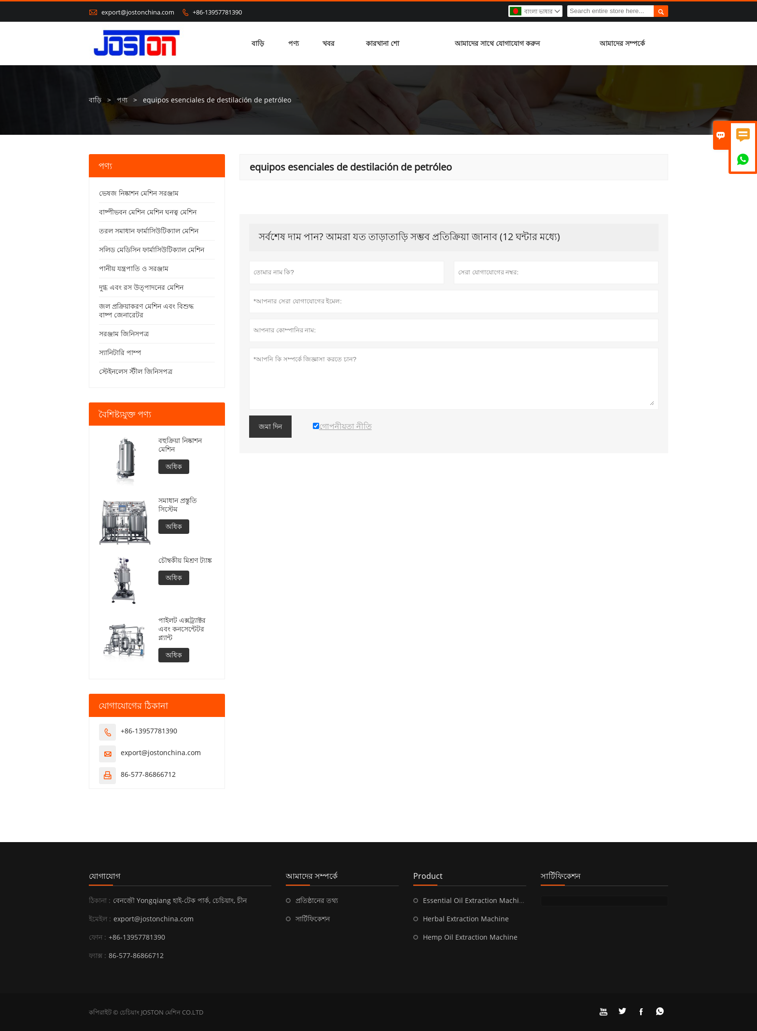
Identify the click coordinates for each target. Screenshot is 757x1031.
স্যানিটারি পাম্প (120, 352)
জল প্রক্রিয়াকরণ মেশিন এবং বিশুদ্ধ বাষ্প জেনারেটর (146, 310)
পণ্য (293, 43)
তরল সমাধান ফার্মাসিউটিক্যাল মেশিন (148, 230)
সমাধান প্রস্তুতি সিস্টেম (177, 505)
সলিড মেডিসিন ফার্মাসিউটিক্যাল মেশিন (151, 249)
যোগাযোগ (104, 876)
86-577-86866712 (148, 774)
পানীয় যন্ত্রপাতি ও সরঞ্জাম (133, 268)
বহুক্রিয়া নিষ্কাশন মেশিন (180, 445)
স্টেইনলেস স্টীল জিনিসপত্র (135, 371)
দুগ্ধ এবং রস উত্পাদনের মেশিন (141, 287)
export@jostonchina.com (137, 12)
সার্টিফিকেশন (312, 918)
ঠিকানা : (100, 900)
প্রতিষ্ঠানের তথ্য (316, 900)
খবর (328, 43)
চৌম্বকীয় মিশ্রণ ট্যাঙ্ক (185, 560)
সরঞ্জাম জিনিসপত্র (124, 333)
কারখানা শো (382, 43)
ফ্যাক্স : (97, 955)
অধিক (174, 466)
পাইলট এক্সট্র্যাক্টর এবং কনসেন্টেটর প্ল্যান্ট (182, 629)
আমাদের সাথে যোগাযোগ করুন (497, 43)
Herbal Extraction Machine (466, 918)
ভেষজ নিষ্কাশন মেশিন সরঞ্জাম (139, 193)
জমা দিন (270, 426)
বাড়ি (258, 43)
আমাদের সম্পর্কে (622, 43)
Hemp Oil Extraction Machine (470, 937)
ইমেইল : (100, 918)
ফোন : (97, 937)
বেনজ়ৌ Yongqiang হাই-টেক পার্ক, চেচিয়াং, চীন (180, 900)
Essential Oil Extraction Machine (475, 900)
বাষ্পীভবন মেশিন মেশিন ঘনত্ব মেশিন (147, 211)
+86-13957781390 (217, 12)
